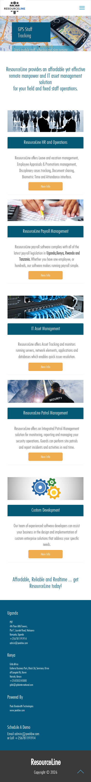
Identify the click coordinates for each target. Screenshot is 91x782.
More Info (45, 186)
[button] (7, 33)
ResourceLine (45, 762)
